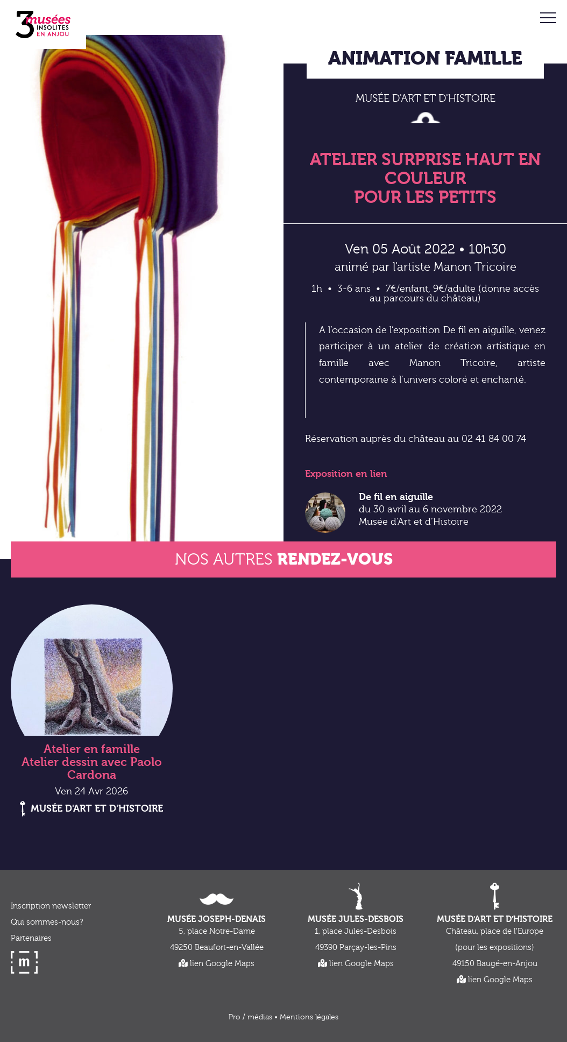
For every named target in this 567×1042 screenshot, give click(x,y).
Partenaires (31, 938)
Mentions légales (309, 1017)
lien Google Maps (216, 963)
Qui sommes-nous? (47, 922)
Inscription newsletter (51, 906)
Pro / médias (250, 1017)
